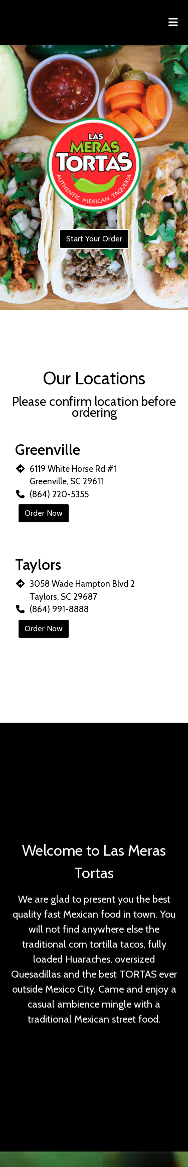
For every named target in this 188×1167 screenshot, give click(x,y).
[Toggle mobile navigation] (173, 22)
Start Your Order (94, 238)
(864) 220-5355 (59, 494)
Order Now (44, 513)
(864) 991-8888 (59, 609)
